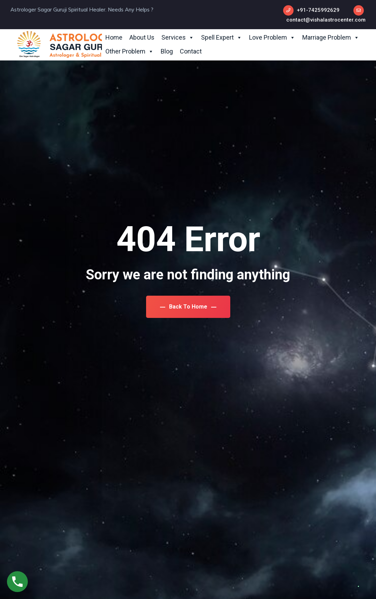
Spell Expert (221, 37)
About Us (141, 37)
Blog (167, 51)
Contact (191, 51)
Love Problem (272, 37)
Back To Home (188, 306)
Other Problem (129, 51)
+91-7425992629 (318, 10)
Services (177, 37)
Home (113, 37)
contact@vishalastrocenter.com (326, 20)
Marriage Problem (330, 37)
